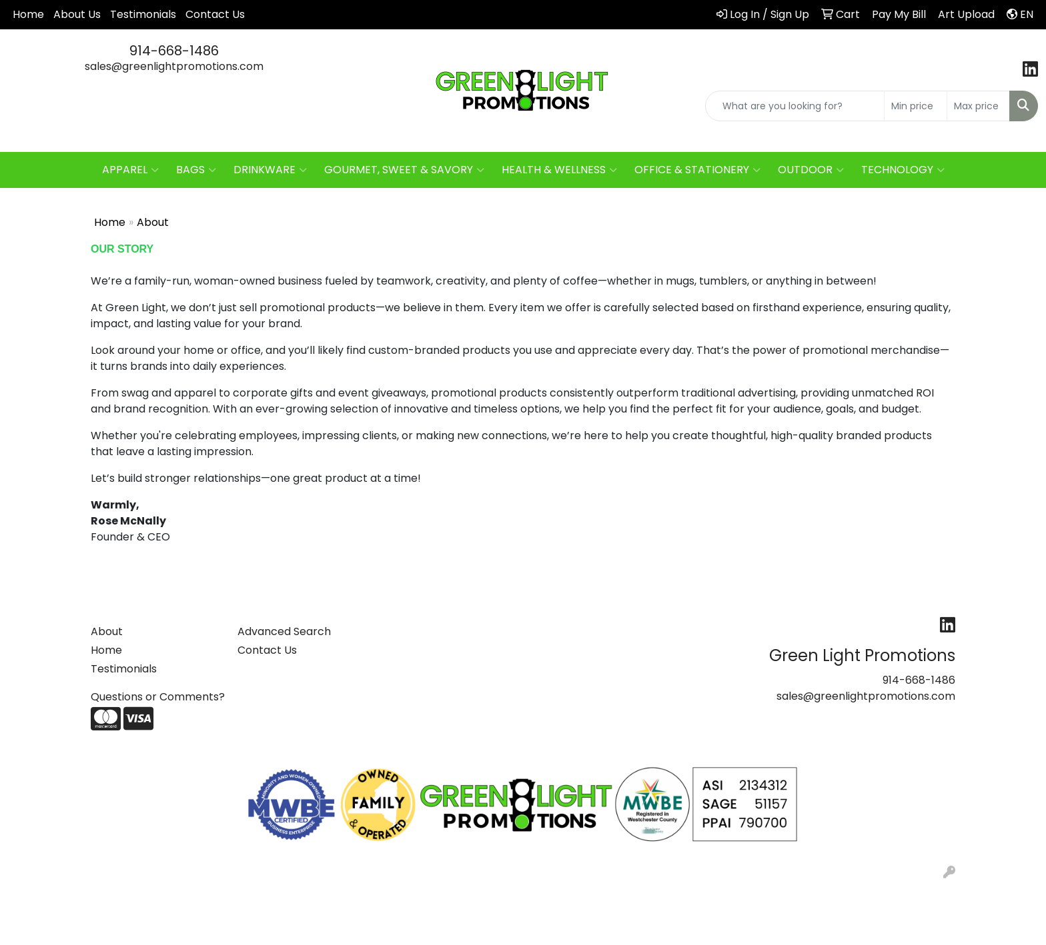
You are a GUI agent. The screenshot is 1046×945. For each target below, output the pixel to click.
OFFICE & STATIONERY (697, 170)
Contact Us (215, 14)
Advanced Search (284, 631)
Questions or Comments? (158, 696)
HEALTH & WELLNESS (559, 170)
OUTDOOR (811, 170)
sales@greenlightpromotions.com (174, 66)
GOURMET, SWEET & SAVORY (404, 170)
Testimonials (143, 14)
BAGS (196, 170)
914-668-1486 (174, 50)
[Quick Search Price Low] (915, 106)
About (107, 631)
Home (28, 14)
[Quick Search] (795, 106)
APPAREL (130, 170)
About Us (77, 14)
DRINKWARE (270, 170)
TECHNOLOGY (903, 170)
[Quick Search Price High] (978, 106)
